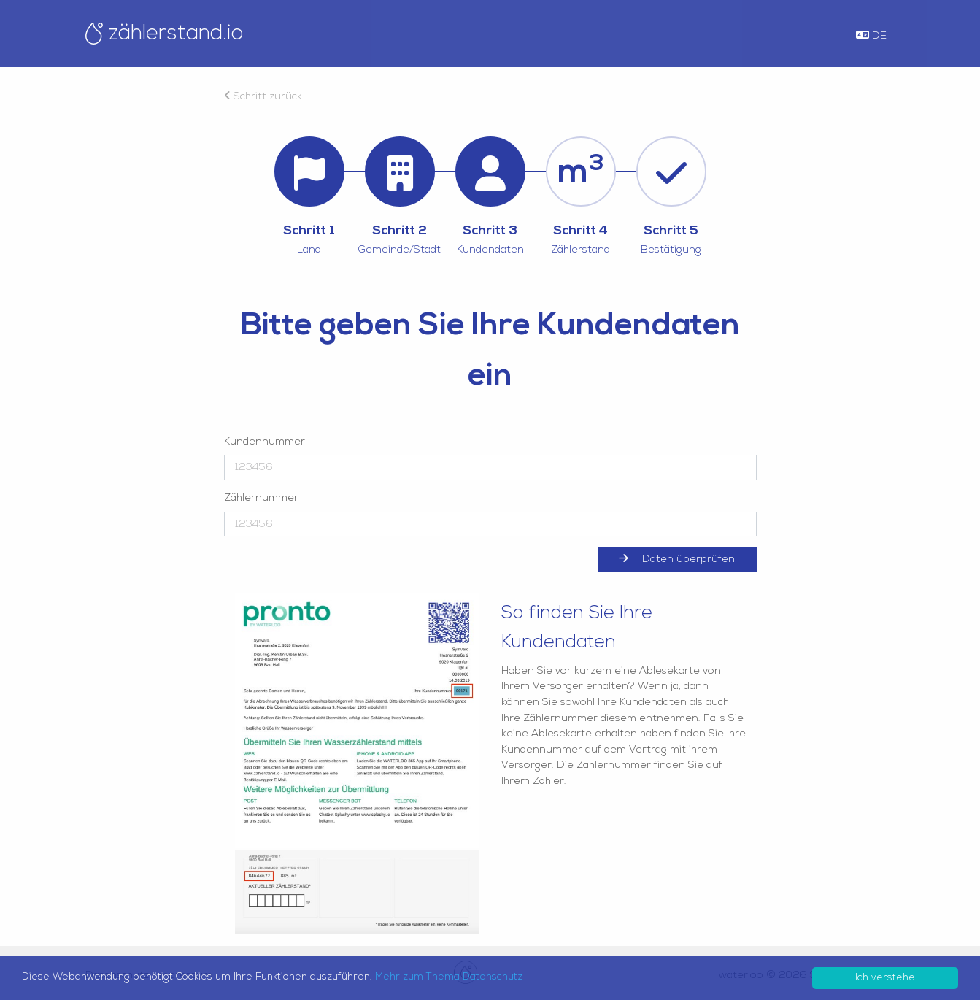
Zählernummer (261, 498)
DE (871, 36)
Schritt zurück (263, 96)
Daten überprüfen (676, 559)
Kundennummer (264, 441)
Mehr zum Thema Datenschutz (448, 977)
